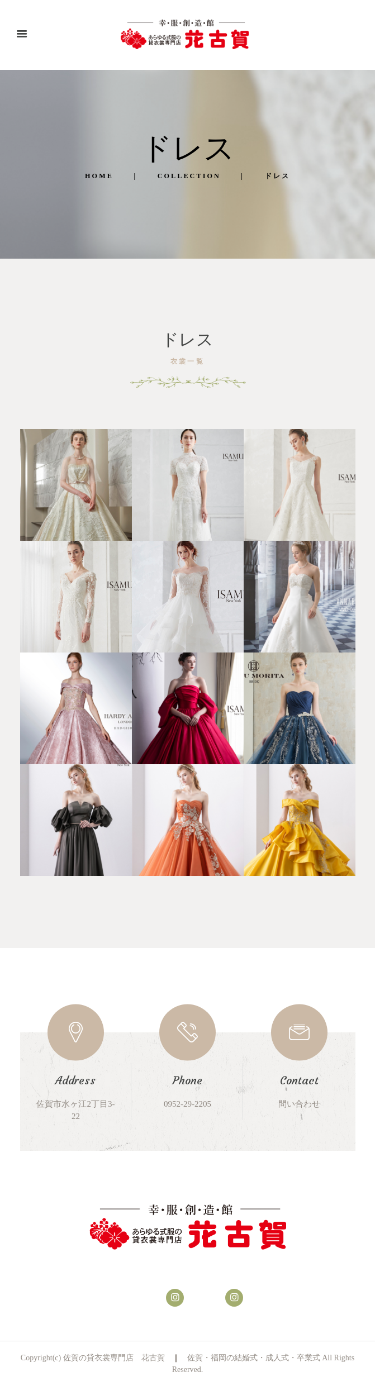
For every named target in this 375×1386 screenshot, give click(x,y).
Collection (189, 176)
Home (99, 176)
